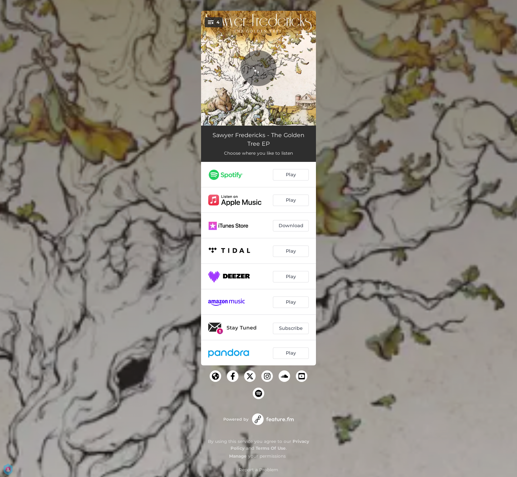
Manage (238, 456)
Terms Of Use (271, 448)
